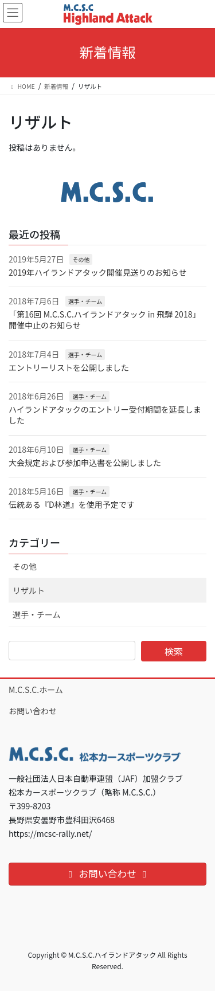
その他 (80, 259)
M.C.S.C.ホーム (36, 689)
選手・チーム (85, 301)
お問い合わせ (33, 710)
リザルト (29, 590)
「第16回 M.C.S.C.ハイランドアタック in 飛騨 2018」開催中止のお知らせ (104, 319)
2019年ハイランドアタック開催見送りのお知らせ (98, 272)
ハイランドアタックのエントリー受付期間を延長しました (105, 415)
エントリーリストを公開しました (69, 367)
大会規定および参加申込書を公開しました (85, 462)
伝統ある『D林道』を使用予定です (72, 504)
